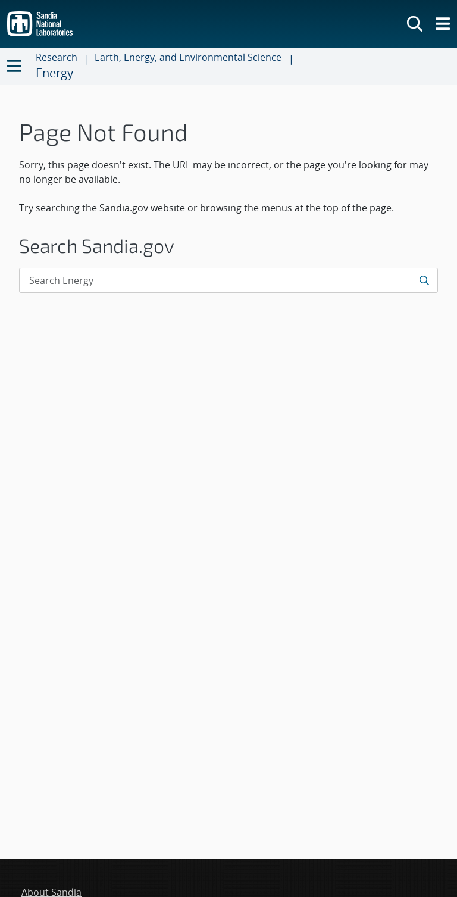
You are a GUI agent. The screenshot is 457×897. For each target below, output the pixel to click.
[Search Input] (228, 280)
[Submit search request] (425, 280)
